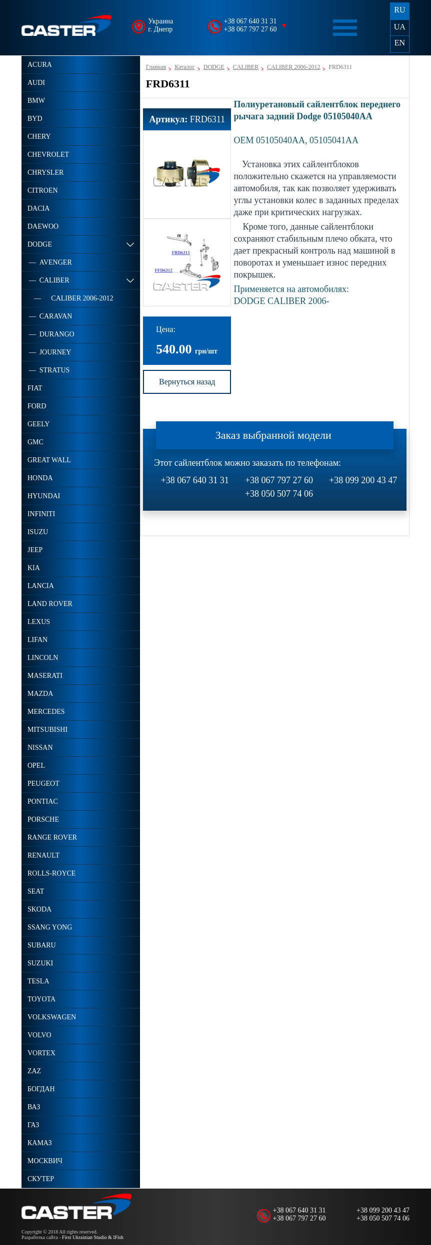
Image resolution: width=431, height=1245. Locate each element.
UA (400, 26)
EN (399, 42)
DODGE (214, 66)
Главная (156, 66)
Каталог (184, 66)
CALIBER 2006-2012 (293, 66)
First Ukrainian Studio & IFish (93, 1237)
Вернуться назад (187, 381)
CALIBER (245, 66)
